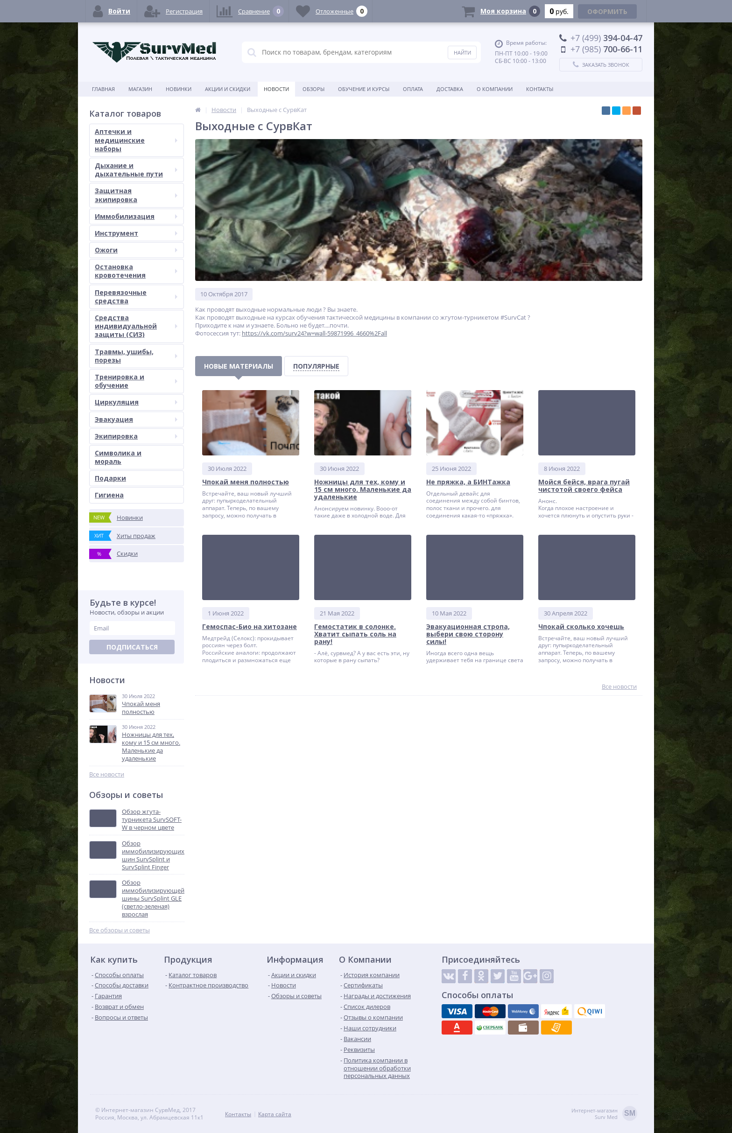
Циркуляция (136, 402)
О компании (495, 88)
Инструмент (136, 233)
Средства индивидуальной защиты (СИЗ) (136, 326)
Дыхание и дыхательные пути (136, 169)
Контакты (539, 88)
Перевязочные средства (136, 296)
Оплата (413, 88)
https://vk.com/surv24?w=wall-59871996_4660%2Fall (314, 333)
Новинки (178, 88)
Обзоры (313, 88)
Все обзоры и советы (119, 930)
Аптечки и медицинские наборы (136, 140)
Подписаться (132, 647)
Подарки (110, 478)
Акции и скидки (227, 88)
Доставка (449, 88)
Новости (276, 88)
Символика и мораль (118, 457)
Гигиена (109, 494)
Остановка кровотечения (136, 271)
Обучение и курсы (363, 88)
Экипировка (136, 436)
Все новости (106, 774)
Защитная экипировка (136, 194)
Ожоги (136, 249)
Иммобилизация (136, 216)
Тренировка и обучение (136, 381)
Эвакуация (136, 419)
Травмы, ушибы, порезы (136, 355)
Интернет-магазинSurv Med (604, 1114)
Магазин (140, 88)
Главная (103, 88)
